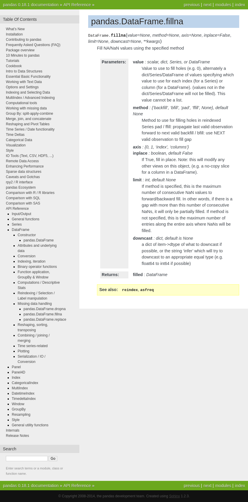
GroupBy (19, 409)
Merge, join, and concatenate (28, 119)
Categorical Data (19, 140)
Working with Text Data (24, 82)
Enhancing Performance (25, 166)
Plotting (23, 351)
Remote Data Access (22, 161)
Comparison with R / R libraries (30, 193)
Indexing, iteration (32, 261)
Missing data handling (35, 304)
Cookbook (14, 66)
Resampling (21, 415)
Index (16, 378)
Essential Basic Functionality (28, 77)
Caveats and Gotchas (23, 177)
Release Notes (17, 436)
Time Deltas (15, 135)
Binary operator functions (37, 267)
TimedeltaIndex (24, 399)
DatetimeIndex (23, 393)
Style (10, 150)
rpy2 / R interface (19, 182)
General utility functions (30, 425)
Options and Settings (22, 87)
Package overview (20, 50)
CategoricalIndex (25, 383)
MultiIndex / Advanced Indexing (30, 98)
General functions (25, 219)
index (240, 4)
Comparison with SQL (23, 198)
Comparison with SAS (23, 203)
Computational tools (21, 103)
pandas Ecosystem (21, 187)
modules (223, 4)
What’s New (15, 29)
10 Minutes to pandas (23, 55)
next (207, 4)
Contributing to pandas (23, 40)
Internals (12, 430)
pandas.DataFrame (39, 240)
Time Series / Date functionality (30, 129)
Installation (14, 34)
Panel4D (18, 372)
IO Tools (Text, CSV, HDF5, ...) (29, 156)
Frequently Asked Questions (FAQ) (33, 45)
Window (18, 404)
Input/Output (21, 214)
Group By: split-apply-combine (29, 113)
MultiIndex (20, 388)
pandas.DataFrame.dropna (45, 309)
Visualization (16, 145)
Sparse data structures (23, 172)
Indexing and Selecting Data (28, 92)
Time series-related (33, 346)
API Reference (77, 4)
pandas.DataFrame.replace (45, 319)
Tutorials (12, 61)
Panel (16, 367)
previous (192, 4)
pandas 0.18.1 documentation (31, 4)
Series (17, 224)
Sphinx (174, 496)
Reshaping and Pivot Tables (28, 124)
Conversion (27, 256)
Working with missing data (26, 108)
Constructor (27, 235)
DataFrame (20, 230)
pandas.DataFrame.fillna (43, 314)
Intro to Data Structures (24, 71)
